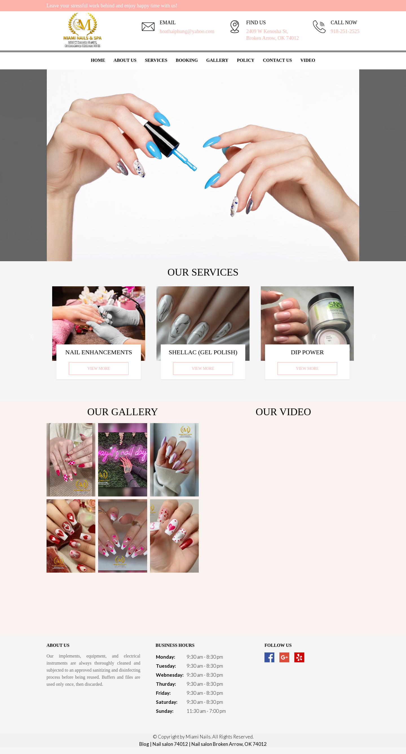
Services (156, 60)
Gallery (217, 60)
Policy (245, 60)
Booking (187, 60)
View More (98, 368)
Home (98, 60)
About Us (125, 60)
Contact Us (277, 60)
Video (307, 60)
